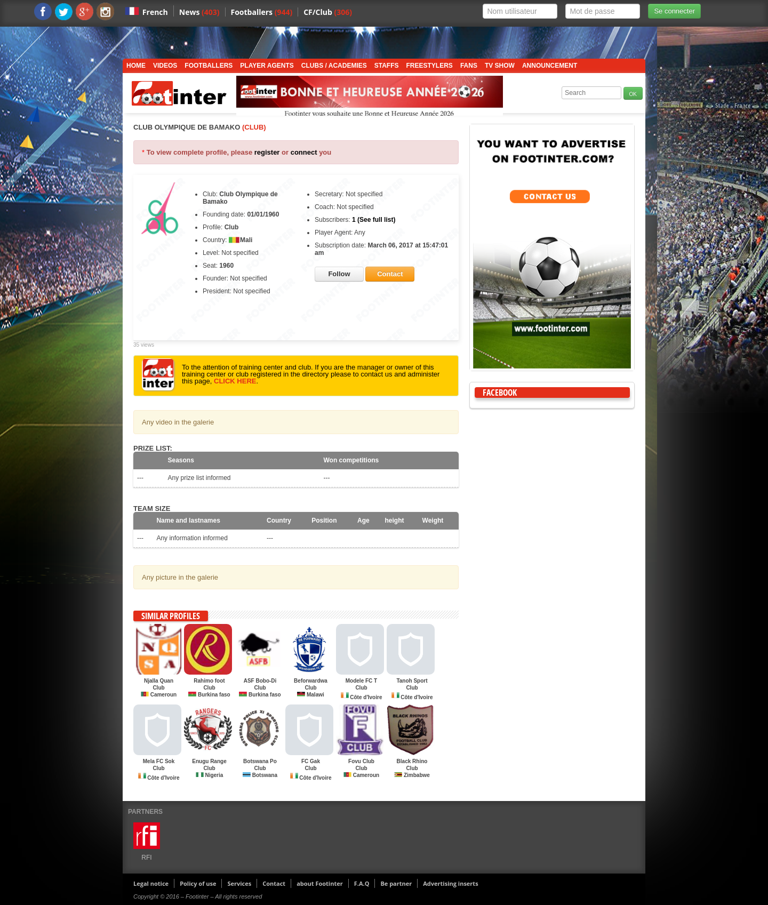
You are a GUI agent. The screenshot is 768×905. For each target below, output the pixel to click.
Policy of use (198, 883)
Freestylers (429, 65)
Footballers (262, 12)
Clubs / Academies (334, 65)
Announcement (549, 65)
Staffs (386, 65)
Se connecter (674, 11)
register (267, 152)
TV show (500, 65)
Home (136, 65)
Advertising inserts (450, 883)
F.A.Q (362, 883)
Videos (165, 65)
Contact (273, 883)
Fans (468, 65)
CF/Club (327, 12)
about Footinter (320, 883)
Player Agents (266, 65)
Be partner (396, 883)
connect (304, 152)
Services (239, 883)
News (199, 12)
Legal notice (151, 883)
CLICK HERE (235, 381)
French (155, 12)
